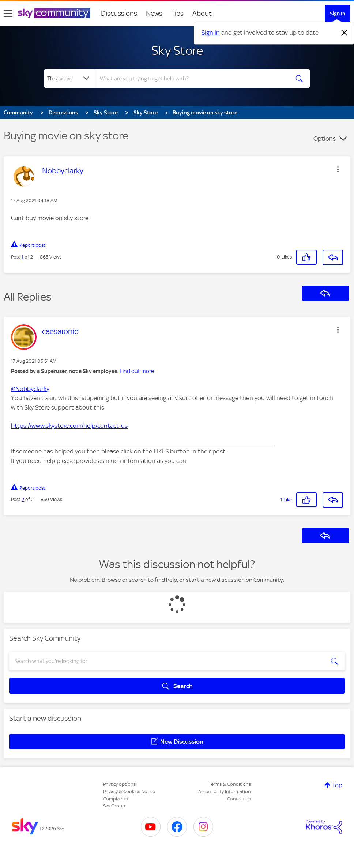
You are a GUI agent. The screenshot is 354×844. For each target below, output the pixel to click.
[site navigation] (8, 13)
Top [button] (337, 785)
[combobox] (191, 78)
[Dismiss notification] (344, 33)
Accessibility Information (224, 791)
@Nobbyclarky (30, 388)
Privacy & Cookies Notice (129, 791)
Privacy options (119, 784)
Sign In (337, 13)
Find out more (137, 371)
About (202, 13)
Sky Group (114, 806)
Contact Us (239, 799)
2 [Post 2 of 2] (23, 499)
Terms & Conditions (230, 784)
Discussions (119, 13)
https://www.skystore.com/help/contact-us (69, 425)
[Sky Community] (54, 13)
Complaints (115, 799)
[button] (338, 169)
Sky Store (177, 50)
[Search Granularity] (69, 78)
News (154, 13)
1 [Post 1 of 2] (22, 257)
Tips (177, 13)
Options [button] (324, 138)
